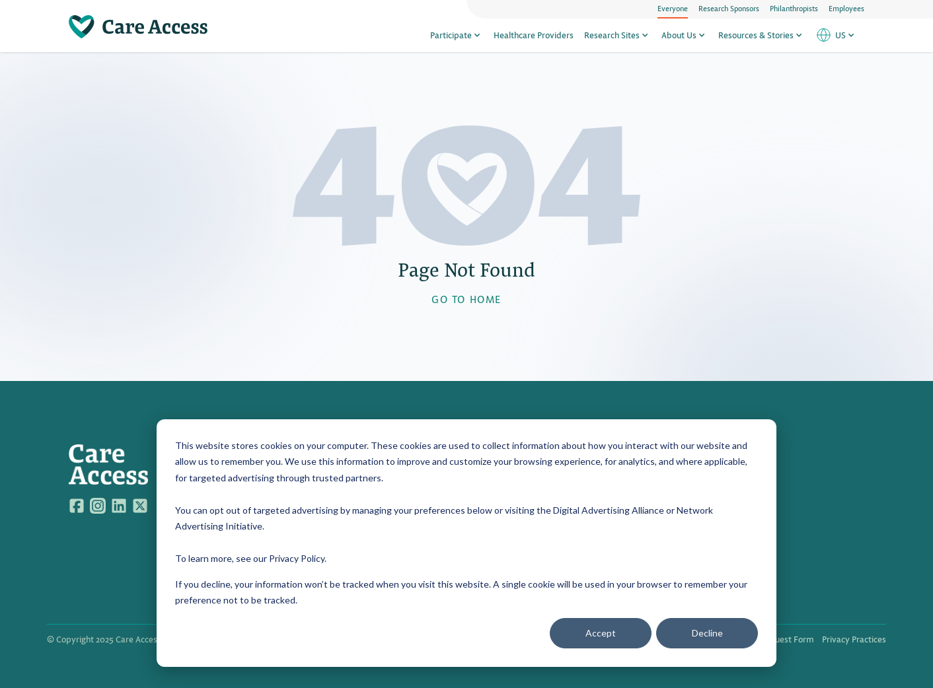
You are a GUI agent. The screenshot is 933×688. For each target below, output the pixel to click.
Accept (600, 632)
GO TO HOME (466, 299)
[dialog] (466, 543)
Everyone (672, 8)
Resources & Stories (761, 34)
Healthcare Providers (534, 34)
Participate (456, 34)
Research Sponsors (728, 8)
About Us (684, 34)
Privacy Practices (854, 639)
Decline (707, 632)
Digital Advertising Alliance (608, 510)
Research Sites (617, 34)
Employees (846, 8)
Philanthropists (794, 8)
